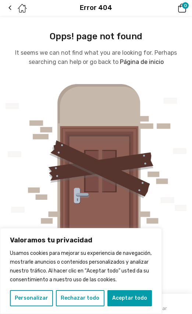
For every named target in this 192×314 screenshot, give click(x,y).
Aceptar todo (129, 298)
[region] (81, 271)
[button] (171, 8)
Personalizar (31, 298)
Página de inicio (142, 61)
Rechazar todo (80, 298)
